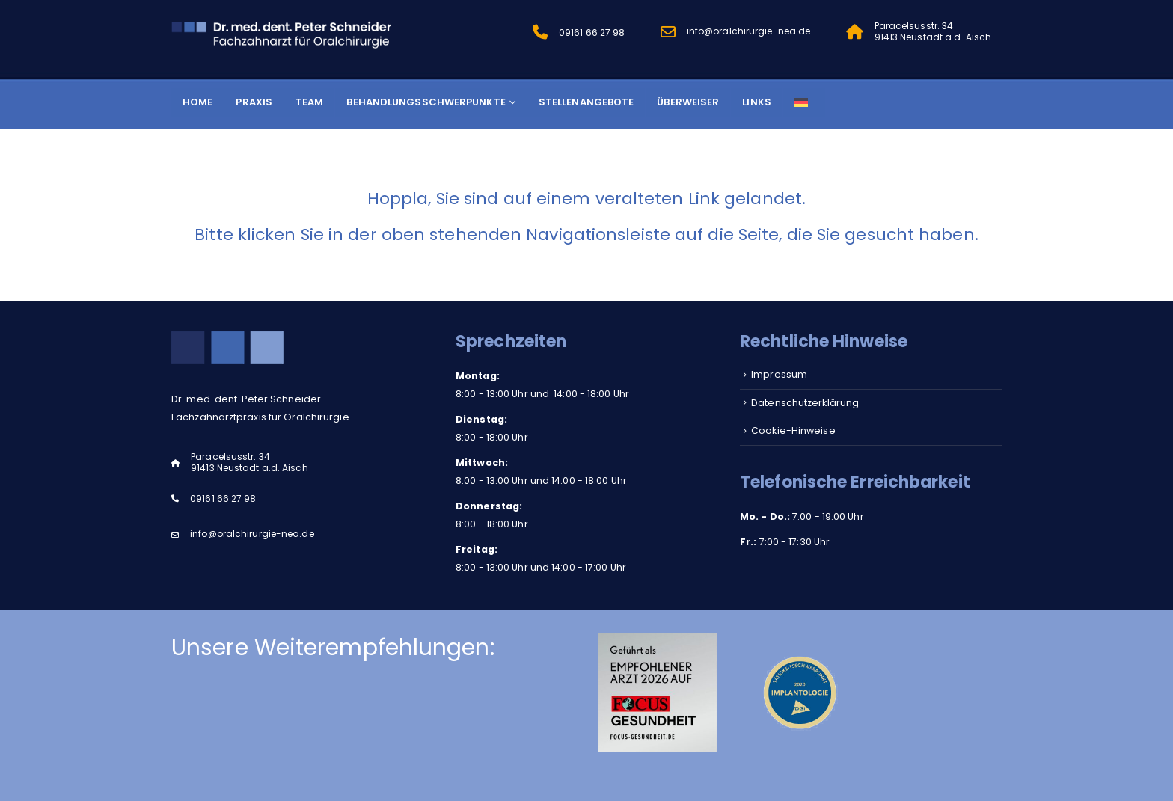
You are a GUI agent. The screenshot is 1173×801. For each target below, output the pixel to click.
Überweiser (688, 102)
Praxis (254, 102)
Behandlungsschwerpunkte (425, 102)
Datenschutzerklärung (805, 402)
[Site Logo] (283, 33)
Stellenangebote (586, 102)
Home (197, 102)
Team (309, 102)
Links (756, 102)
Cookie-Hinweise (793, 430)
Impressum (779, 374)
